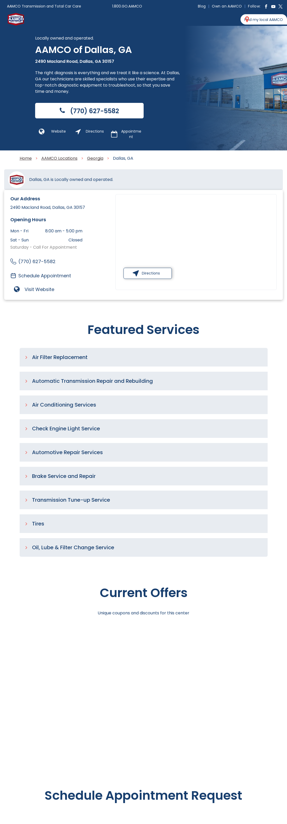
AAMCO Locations (59, 158)
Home (26, 158)
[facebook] (266, 7)
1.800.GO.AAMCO (127, 6)
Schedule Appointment (44, 275)
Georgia (95, 158)
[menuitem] (202, 6)
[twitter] (280, 7)
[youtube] (273, 7)
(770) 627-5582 (37, 261)
